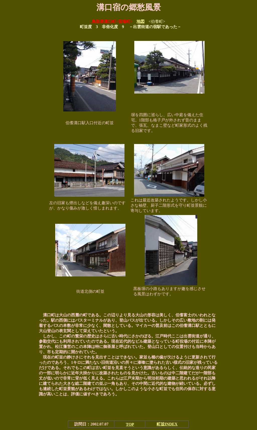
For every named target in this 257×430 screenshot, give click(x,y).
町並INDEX (167, 424)
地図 (141, 21)
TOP (130, 424)
